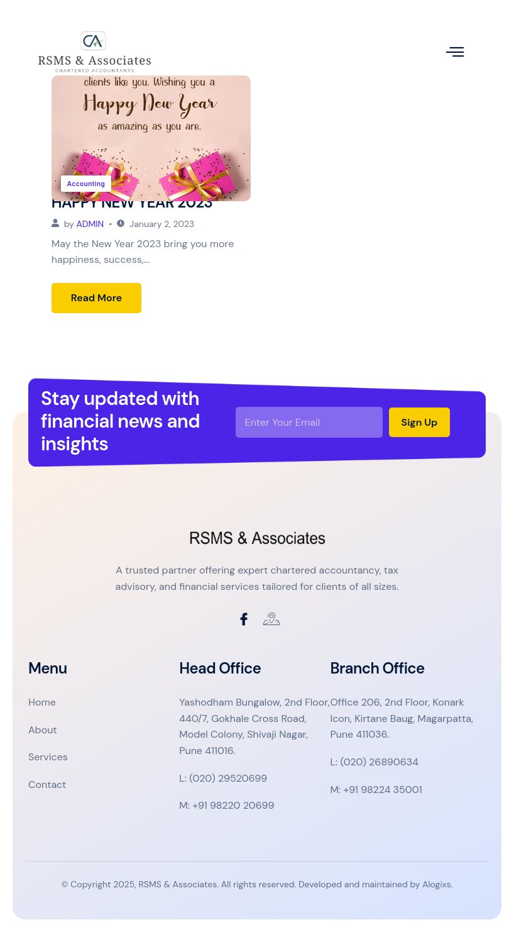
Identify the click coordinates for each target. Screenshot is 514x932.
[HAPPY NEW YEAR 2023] (151, 138)
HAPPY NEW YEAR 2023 (132, 202)
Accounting (86, 183)
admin (90, 224)
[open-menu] (455, 52)
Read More (97, 297)
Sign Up (420, 422)
